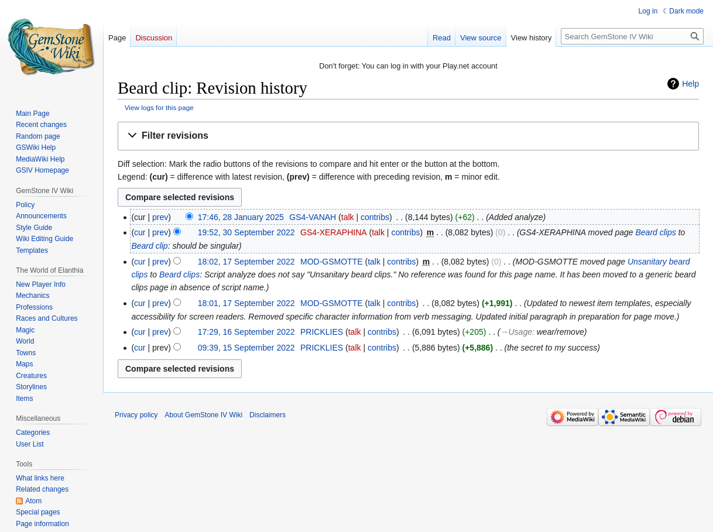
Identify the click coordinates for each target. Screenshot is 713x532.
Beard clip (149, 245)
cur (139, 232)
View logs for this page (159, 107)
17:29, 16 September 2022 (246, 332)
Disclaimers (267, 415)
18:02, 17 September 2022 (246, 261)
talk (347, 217)
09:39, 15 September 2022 (246, 347)
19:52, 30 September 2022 (246, 232)
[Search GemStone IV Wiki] (632, 36)
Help (690, 83)
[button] (408, 136)
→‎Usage (516, 332)
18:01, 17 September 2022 (246, 303)
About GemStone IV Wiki (203, 415)
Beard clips (655, 232)
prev (160, 217)
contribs (375, 217)
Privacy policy (136, 415)
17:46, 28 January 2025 (241, 217)
